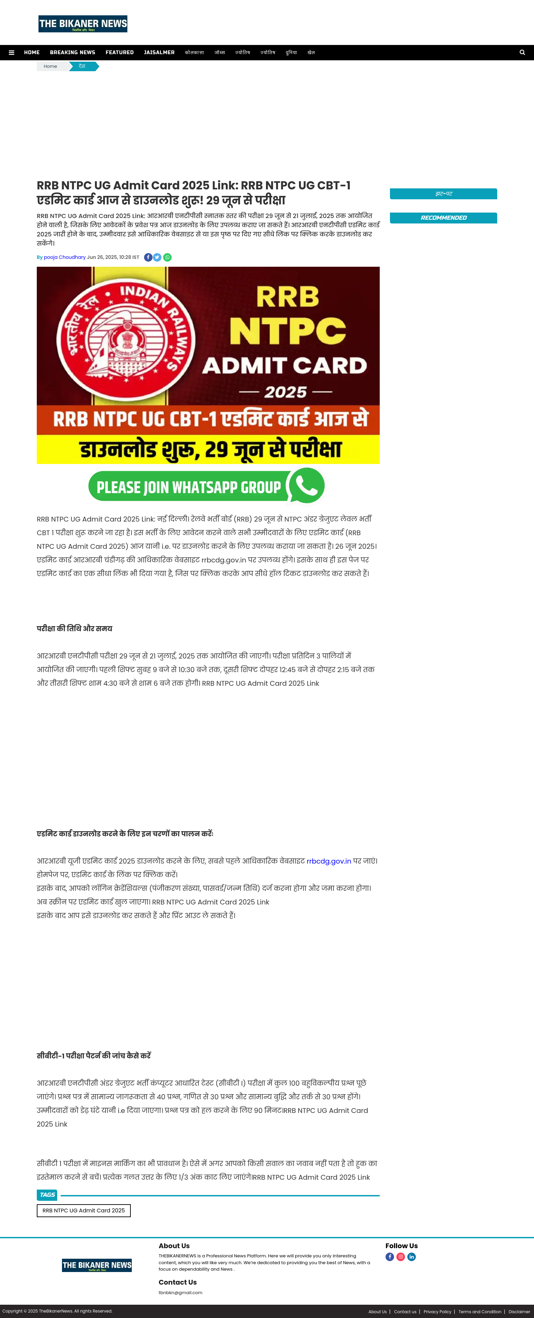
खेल (311, 53)
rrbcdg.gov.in (329, 861)
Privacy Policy (437, 1311)
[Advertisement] (267, 123)
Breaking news (72, 53)
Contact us (405, 1311)
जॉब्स (219, 53)
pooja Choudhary (65, 257)
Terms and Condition (480, 1311)
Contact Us (178, 1282)
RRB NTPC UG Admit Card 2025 (84, 1210)
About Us (174, 1245)
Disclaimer (519, 1311)
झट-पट (443, 193)
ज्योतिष (242, 53)
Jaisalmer (159, 53)
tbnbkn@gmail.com (181, 1292)
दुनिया (291, 53)
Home (32, 53)
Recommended (443, 217)
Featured (119, 53)
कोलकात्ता (194, 53)
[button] (11, 52)
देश (82, 66)
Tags (47, 1194)
